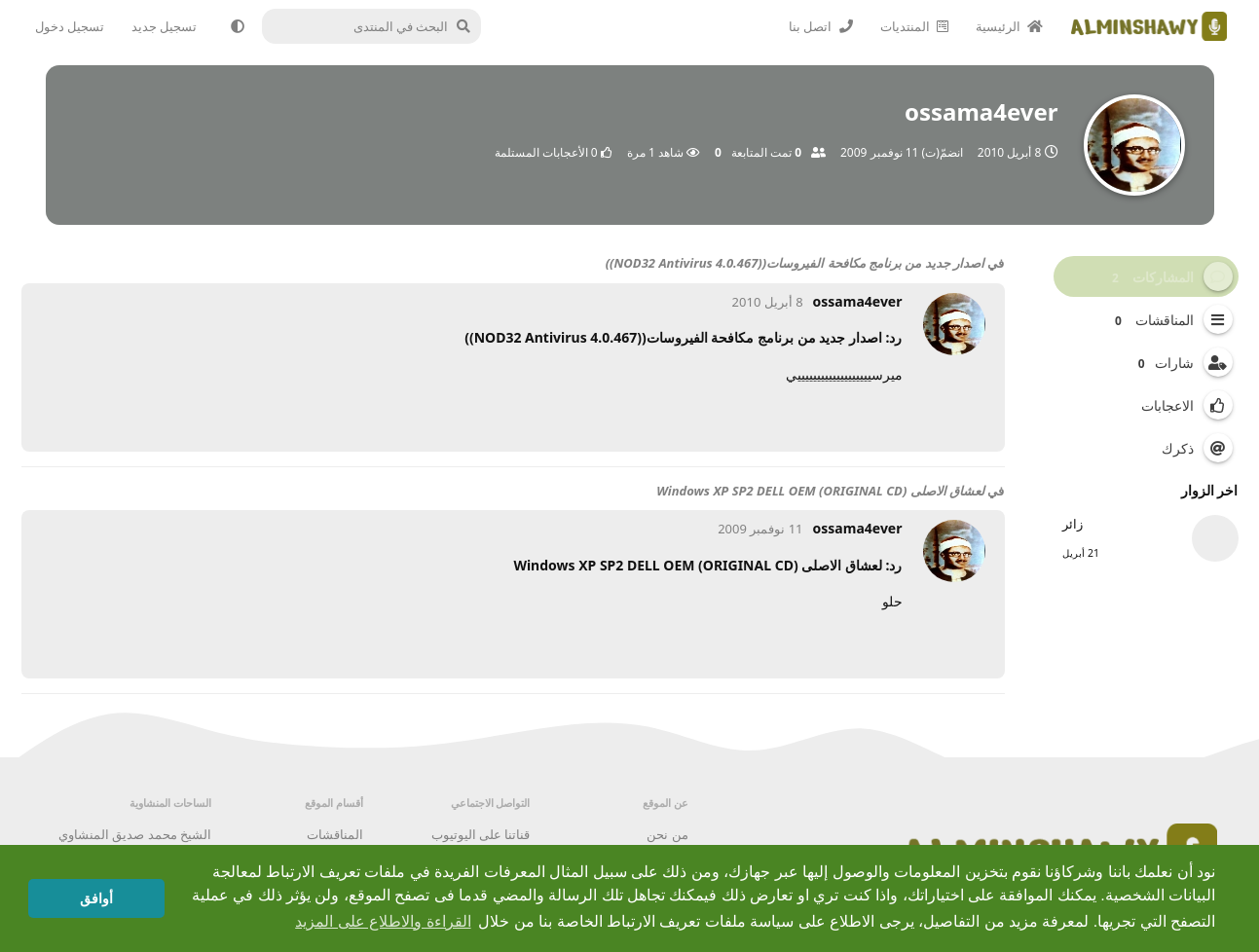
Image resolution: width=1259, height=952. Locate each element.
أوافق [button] (96, 898)
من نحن (667, 834)
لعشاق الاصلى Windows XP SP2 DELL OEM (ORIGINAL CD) (820, 490)
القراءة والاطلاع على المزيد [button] (382, 921)
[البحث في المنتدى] (377, 26)
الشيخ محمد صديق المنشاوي (134, 834)
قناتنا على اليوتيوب (481, 834)
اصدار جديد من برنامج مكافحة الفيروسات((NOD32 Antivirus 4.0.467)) (795, 263)
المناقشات (335, 834)
